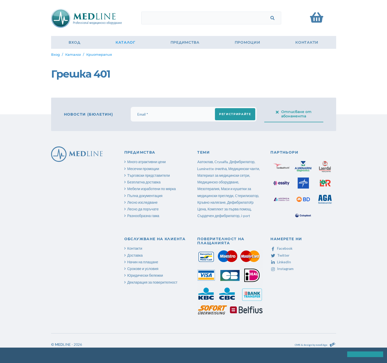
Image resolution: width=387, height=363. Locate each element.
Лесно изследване (142, 202)
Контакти (306, 42)
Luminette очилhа (212, 168)
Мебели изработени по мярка (151, 189)
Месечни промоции (143, 168)
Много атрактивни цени (146, 162)
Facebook (281, 248)
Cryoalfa (221, 162)
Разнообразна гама (143, 215)
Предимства (185, 42)
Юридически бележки (145, 275)
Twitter (279, 255)
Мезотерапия (208, 189)
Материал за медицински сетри (223, 175)
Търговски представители (148, 175)
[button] (4, 355)
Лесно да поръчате (143, 209)
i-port (245, 215)
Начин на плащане (142, 262)
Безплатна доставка (144, 182)
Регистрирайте (235, 114)
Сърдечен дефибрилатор (218, 215)
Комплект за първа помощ (229, 209)
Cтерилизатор (246, 195)
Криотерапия (99, 54)
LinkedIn (280, 262)
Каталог (125, 42)
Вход (74, 42)
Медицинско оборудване (217, 182)
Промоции (247, 42)
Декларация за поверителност (152, 282)
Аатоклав (205, 162)
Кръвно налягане (211, 202)
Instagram (282, 268)
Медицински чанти (243, 168)
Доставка (135, 255)
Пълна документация (145, 195)
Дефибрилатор (241, 162)
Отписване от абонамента (294, 113)
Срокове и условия (142, 268)
